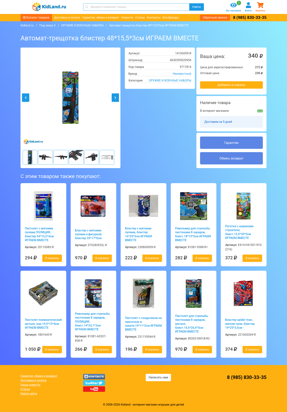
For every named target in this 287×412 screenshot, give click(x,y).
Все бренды (171, 17)
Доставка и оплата (67, 17)
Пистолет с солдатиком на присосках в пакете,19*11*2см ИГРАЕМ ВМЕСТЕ (143, 323)
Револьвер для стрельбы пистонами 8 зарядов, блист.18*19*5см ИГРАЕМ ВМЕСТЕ (193, 234)
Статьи (140, 17)
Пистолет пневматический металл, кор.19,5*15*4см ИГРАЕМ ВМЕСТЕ (43, 323)
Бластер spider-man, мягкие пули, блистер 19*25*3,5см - (240, 323)
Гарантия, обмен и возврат (100, 17)
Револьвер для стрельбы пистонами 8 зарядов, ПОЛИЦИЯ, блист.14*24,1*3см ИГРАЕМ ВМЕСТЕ (92, 321)
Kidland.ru (27, 25)
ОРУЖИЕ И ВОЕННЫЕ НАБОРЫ (82, 25)
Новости (127, 17)
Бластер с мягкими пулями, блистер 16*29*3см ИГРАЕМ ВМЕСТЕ (138, 234)
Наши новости (30, 384)
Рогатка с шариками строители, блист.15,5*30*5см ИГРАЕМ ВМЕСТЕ (239, 232)
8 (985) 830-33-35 (249, 17)
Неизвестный (182, 73)
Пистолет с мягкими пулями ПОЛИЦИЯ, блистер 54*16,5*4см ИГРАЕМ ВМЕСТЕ (39, 234)
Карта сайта (28, 393)
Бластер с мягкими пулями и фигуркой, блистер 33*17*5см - (89, 234)
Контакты (153, 17)
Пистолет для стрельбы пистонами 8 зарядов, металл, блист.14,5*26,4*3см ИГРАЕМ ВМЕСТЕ (191, 323)
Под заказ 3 (47, 25)
